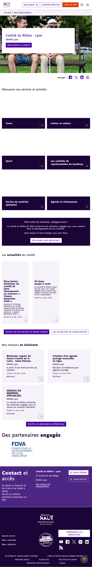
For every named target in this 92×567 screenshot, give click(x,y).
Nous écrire (78, 472)
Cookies (62, 563)
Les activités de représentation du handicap (67, 162)
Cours (9, 123)
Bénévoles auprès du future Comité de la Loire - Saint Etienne (19, 358)
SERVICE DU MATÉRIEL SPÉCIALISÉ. (14, 393)
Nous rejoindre (9, 544)
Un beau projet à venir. (42, 282)
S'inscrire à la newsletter (74, 533)
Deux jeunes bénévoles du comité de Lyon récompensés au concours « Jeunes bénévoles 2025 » (12, 291)
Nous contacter (9, 540)
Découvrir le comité (18, 45)
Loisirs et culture (61, 123)
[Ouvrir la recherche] (82, 4)
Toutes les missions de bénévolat (46, 424)
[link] (46, 540)
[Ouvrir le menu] (87, 4)
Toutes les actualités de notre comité (26, 332)
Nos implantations (22, 12)
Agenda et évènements (64, 201)
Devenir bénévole (49, 5)
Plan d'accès (78, 479)
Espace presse (8, 536)
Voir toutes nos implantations (43, 485)
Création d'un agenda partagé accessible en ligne (65, 358)
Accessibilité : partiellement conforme (21, 556)
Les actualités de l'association (70, 332)
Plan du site (44, 560)
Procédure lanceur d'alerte (38, 563)
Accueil (7, 12)
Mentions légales (22, 560)
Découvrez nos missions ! (46, 240)
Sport (9, 161)
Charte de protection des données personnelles (67, 556)
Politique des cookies (68, 560)
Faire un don (70, 5)
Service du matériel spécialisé (17, 203)
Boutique (26, 5)
